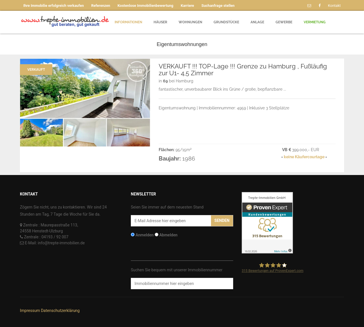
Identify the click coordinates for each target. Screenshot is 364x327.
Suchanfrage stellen (218, 5)
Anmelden (144, 235)
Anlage (257, 22)
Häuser (160, 22)
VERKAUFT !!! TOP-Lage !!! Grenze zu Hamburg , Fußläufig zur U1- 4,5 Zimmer (243, 70)
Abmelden (168, 235)
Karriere (187, 5)
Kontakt (334, 5)
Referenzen (100, 5)
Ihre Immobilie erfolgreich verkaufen (53, 5)
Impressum (30, 310)
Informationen (128, 22)
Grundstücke (226, 22)
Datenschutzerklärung (60, 310)
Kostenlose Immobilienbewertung (145, 5)
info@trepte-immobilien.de (61, 243)
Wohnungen (190, 22)
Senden (221, 220)
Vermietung (315, 22)
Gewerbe (284, 22)
